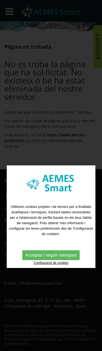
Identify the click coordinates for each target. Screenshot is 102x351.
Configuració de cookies (50, 268)
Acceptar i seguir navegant (51, 260)
